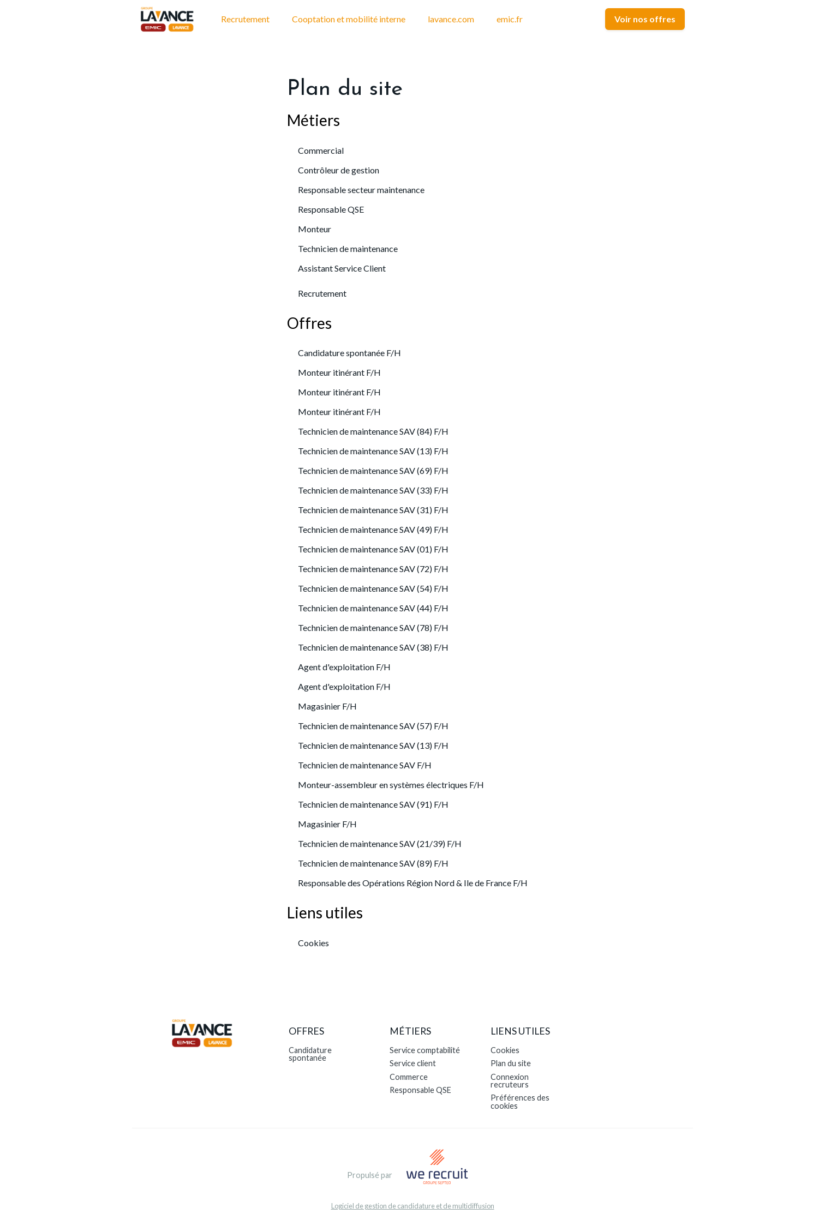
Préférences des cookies (520, 1101)
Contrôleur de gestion (338, 170)
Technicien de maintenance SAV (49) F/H (373, 529)
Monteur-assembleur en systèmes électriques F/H (391, 784)
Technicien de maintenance (348, 248)
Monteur (314, 229)
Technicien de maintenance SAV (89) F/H (373, 863)
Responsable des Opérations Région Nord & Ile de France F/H (413, 883)
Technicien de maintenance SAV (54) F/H (373, 588)
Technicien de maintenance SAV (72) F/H (373, 568)
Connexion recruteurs (510, 1080)
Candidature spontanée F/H (349, 352)
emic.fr (510, 19)
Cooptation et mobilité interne (348, 19)
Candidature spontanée (310, 1053)
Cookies (313, 942)
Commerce (409, 1076)
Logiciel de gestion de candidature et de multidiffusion (412, 1206)
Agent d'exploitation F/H (344, 667)
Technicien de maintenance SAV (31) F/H (373, 509)
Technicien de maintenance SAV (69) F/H (373, 470)
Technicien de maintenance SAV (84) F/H (373, 431)
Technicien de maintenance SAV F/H (365, 765)
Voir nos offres (644, 19)
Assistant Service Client (342, 268)
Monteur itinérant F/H (339, 372)
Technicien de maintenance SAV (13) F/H (373, 451)
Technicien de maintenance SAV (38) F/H (373, 647)
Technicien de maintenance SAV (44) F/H (373, 608)
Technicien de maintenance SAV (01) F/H (373, 549)
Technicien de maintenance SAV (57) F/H (373, 725)
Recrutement (245, 19)
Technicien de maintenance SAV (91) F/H (373, 804)
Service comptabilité (425, 1050)
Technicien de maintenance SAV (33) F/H (373, 490)
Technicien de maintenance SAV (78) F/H (373, 627)
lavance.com (451, 19)
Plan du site (511, 1063)
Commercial (321, 150)
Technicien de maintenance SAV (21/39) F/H (380, 843)
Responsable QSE (331, 209)
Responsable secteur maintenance (361, 189)
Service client (413, 1063)
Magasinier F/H (327, 706)
